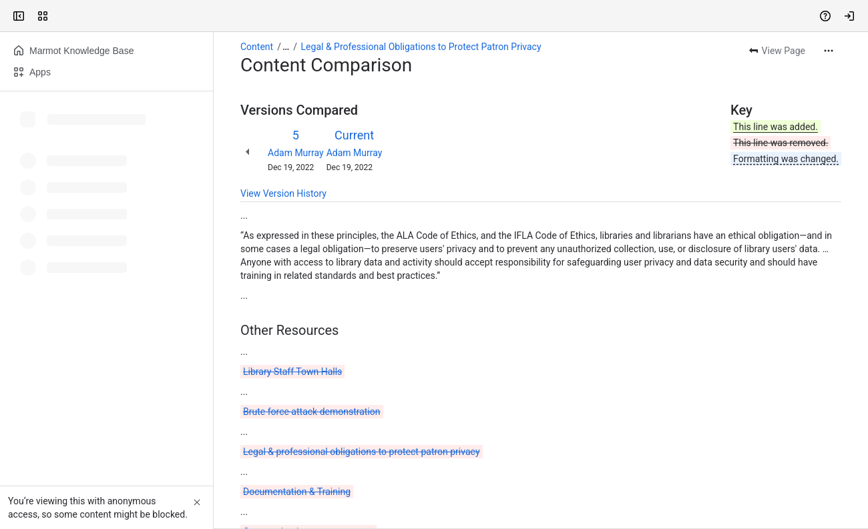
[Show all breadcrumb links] (285, 46)
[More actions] (828, 51)
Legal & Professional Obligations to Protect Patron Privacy (421, 46)
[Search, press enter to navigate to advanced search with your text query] (431, 16)
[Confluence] (61, 16)
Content (256, 46)
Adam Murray (296, 152)
